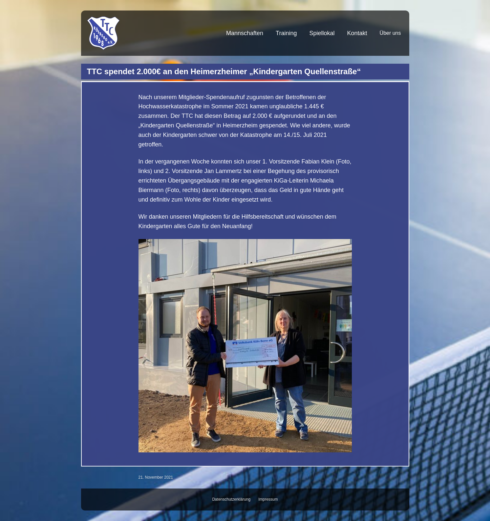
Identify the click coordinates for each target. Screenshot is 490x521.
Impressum (268, 499)
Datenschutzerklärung (231, 499)
